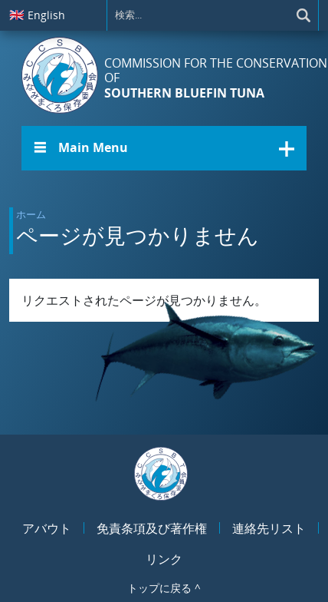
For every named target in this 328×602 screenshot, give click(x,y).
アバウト (46, 528)
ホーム (31, 214)
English (37, 14)
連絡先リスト (269, 528)
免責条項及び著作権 (152, 528)
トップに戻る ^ (164, 587)
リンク (164, 559)
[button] (164, 148)
